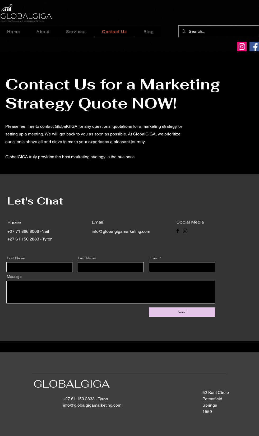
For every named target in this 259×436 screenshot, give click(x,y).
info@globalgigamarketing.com (121, 231)
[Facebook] (254, 46)
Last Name (87, 258)
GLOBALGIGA (72, 384)
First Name (16, 258)
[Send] (182, 312)
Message (14, 276)
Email (154, 258)
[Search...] (218, 31)
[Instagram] (242, 46)
